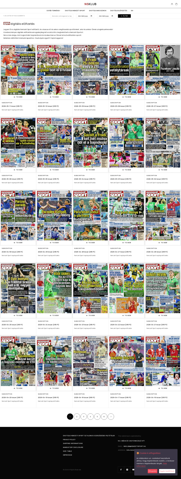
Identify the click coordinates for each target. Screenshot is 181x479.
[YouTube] (133, 469)
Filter (124, 16)
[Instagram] (127, 469)
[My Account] (172, 4)
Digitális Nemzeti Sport (75, 10)
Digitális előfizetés (118, 10)
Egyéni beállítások (167, 471)
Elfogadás (153, 471)
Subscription (7, 103)
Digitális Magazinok (97, 10)
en (132, 10)
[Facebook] (121, 469)
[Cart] (176, 4)
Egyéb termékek (53, 10)
